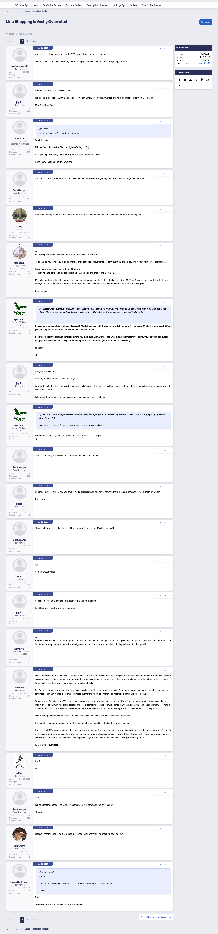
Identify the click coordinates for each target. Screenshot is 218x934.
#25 (165, 209)
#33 (165, 559)
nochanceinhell (19, 66)
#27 (165, 302)
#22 (165, 85)
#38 (165, 792)
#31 (165, 486)
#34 (165, 595)
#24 (165, 173)
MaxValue (19, 262)
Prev (10, 41)
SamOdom (19, 845)
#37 (165, 756)
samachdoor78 (203, 63)
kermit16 (19, 648)
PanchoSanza (19, 539)
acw (19, 576)
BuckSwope (19, 190)
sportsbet (19, 319)
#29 (165, 408)
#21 (165, 49)
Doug (19, 226)
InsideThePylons (19, 881)
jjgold (11, 33)
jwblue (19, 773)
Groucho (19, 687)
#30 (165, 450)
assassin (19, 138)
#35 (165, 631)
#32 (165, 523)
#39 (165, 828)
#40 (165, 865)
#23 (165, 121)
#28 (165, 366)
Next (34, 41)
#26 (165, 245)
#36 (165, 670)
